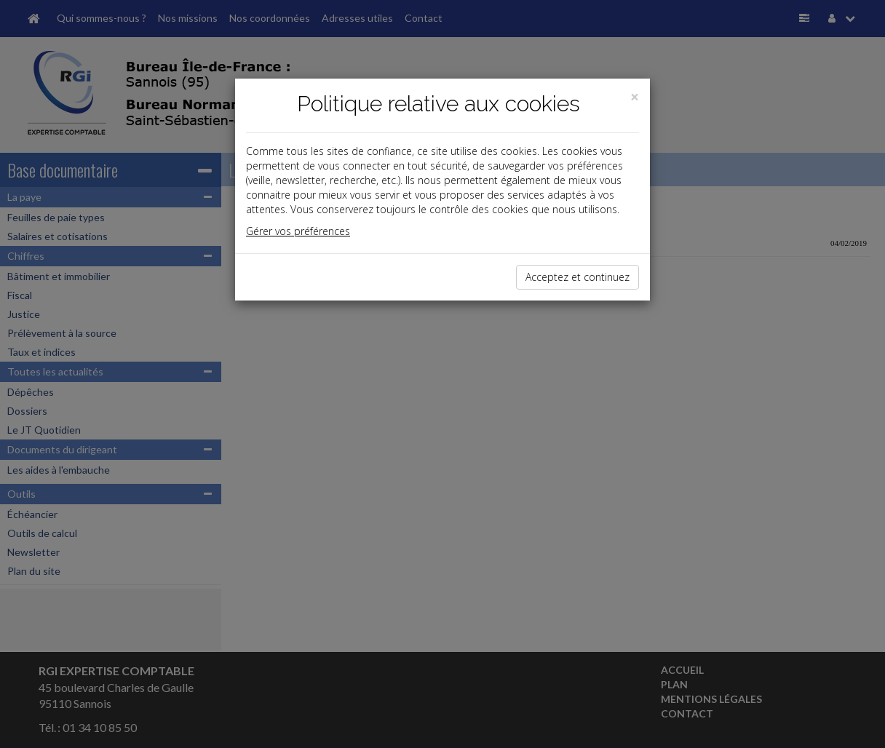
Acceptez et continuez (577, 277)
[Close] (634, 97)
